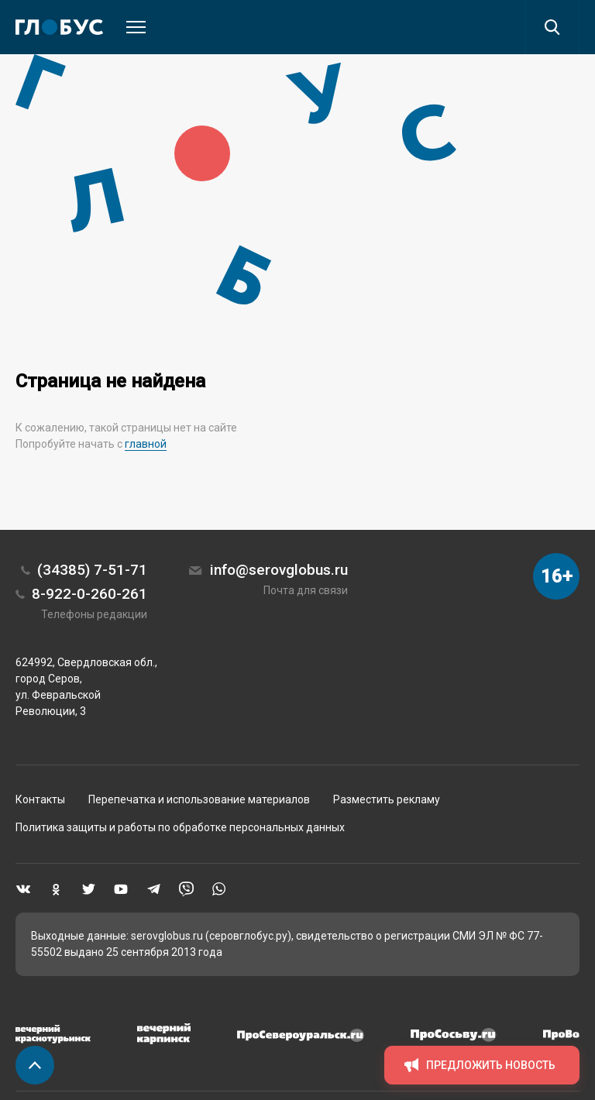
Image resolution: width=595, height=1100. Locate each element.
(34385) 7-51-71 (92, 570)
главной (146, 444)
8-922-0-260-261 (89, 594)
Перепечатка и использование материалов (199, 799)
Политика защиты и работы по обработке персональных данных (180, 827)
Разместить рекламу (386, 799)
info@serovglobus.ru (279, 570)
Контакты (40, 799)
